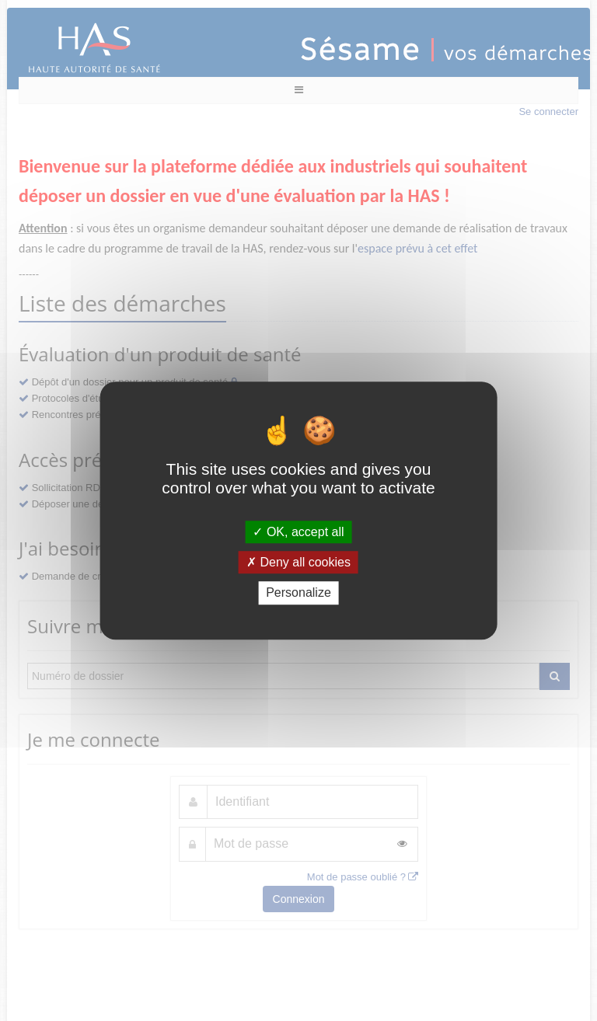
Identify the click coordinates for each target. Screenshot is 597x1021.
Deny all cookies (298, 562)
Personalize (298, 593)
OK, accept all (298, 531)
